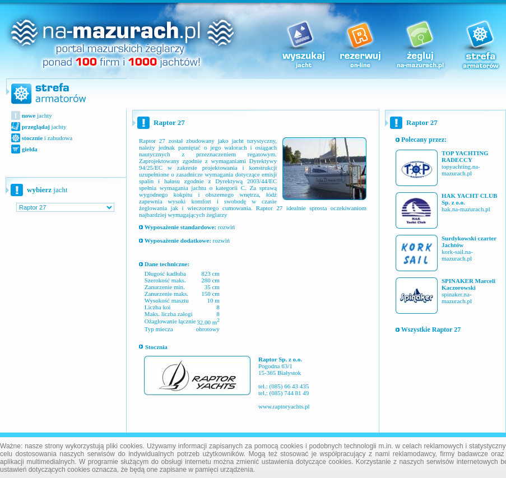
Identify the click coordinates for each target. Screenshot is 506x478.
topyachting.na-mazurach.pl (461, 170)
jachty (36, 115)
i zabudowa (46, 137)
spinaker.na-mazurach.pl (457, 297)
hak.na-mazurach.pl (466, 209)
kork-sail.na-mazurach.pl (457, 255)
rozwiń (187, 227)
